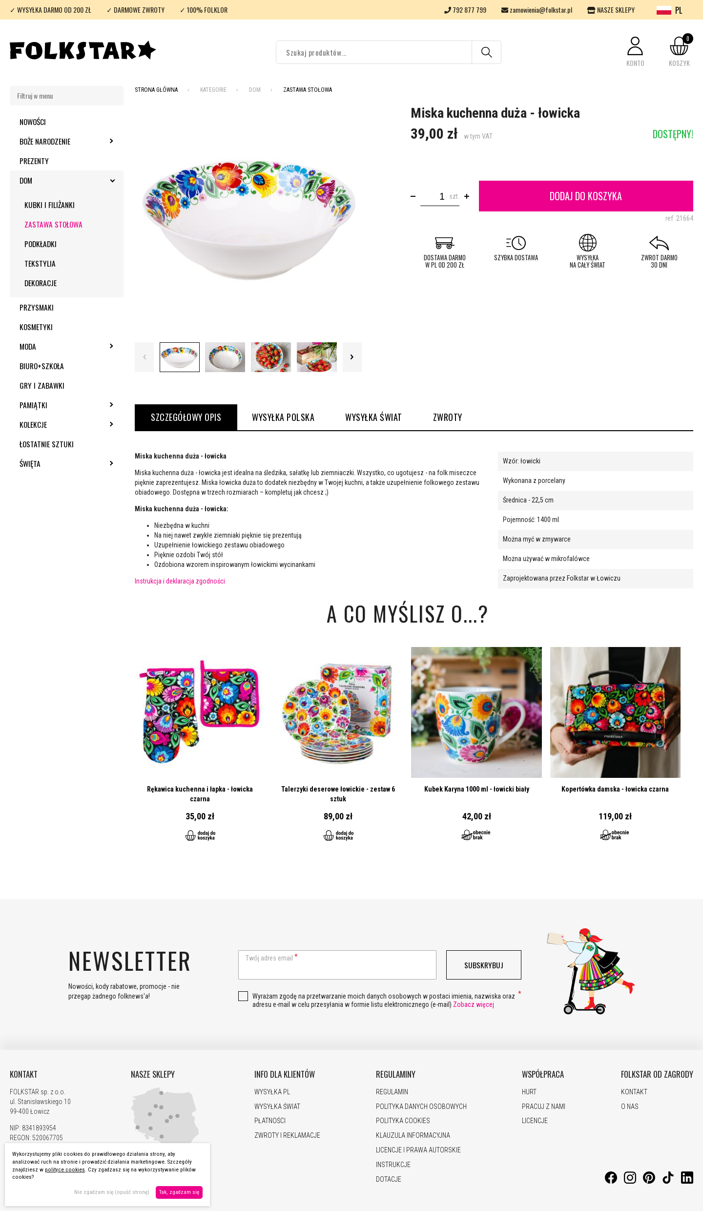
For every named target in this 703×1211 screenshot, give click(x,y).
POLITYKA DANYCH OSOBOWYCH (421, 1106)
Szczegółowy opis (186, 417)
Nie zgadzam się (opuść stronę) (111, 1192)
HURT (529, 1092)
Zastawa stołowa (53, 224)
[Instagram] (630, 1181)
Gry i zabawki (42, 385)
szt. (454, 196)
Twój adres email (269, 958)
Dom (52, 180)
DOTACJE (388, 1179)
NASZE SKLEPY (611, 9)
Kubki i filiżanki (49, 204)
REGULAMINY (395, 1074)
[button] (635, 52)
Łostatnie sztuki (47, 443)
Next (352, 357)
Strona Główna (156, 90)
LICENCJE (535, 1121)
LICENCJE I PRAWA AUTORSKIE (418, 1150)
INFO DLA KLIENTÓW (284, 1074)
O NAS (630, 1106)
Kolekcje (60, 424)
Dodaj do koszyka (586, 195)
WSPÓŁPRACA (543, 1074)
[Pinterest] (649, 1181)
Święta (56, 463)
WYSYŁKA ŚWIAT (373, 417)
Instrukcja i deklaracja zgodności (180, 581)
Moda (54, 346)
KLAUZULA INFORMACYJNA (413, 1135)
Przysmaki (37, 307)
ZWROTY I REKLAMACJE (287, 1135)
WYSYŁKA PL (272, 1092)
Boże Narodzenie (71, 141)
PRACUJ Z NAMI (543, 1106)
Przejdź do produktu (200, 750)
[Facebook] (611, 1181)
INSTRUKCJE (393, 1165)
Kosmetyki (36, 326)
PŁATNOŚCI (270, 1121)
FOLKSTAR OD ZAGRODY (657, 1074)
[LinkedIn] (687, 1181)
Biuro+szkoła (42, 365)
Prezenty (34, 160)
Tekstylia (40, 263)
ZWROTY (447, 417)
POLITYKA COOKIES (403, 1121)
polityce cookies (65, 1170)
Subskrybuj (483, 965)
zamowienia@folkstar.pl (536, 9)
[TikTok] (668, 1181)
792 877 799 (465, 9)
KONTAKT (24, 1074)
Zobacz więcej (473, 1004)
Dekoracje (40, 282)
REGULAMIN (392, 1092)
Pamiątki (60, 404)
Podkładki (40, 243)
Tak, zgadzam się (179, 1192)
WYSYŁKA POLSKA (283, 417)
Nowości (33, 121)
